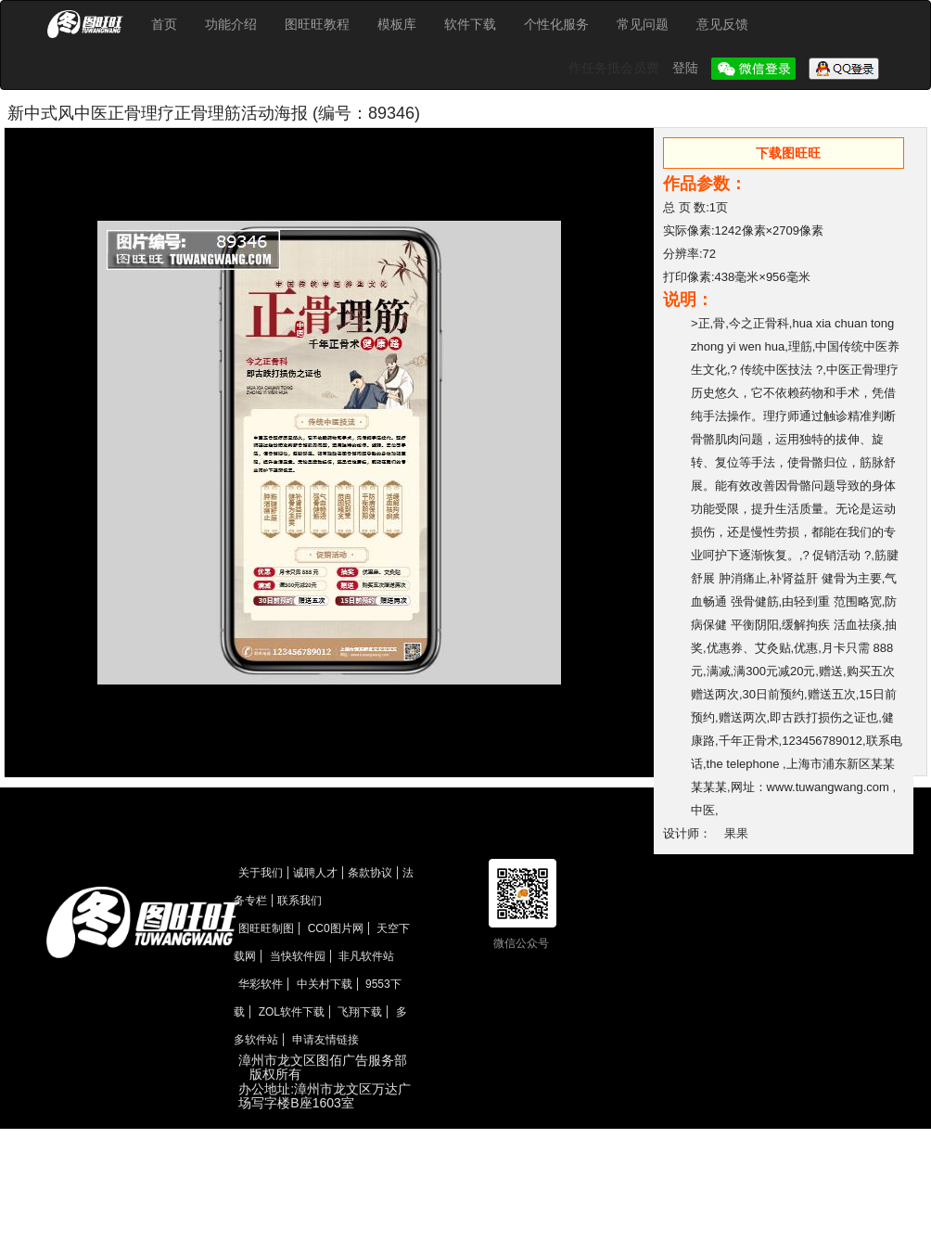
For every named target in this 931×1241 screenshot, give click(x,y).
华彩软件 (260, 984)
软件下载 (470, 24)
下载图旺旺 (788, 153)
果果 (736, 833)
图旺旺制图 (266, 928)
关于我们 (260, 872)
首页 (164, 24)
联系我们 (299, 900)
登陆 (687, 67)
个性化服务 (556, 24)
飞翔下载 (360, 1011)
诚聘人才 (315, 872)
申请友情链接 (325, 1039)
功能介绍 (231, 24)
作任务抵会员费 (615, 67)
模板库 (396, 24)
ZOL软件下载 (292, 1011)
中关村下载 (324, 984)
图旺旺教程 (317, 24)
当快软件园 (297, 956)
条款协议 (370, 872)
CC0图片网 (335, 928)
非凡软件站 (366, 956)
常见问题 (643, 24)
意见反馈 (722, 24)
